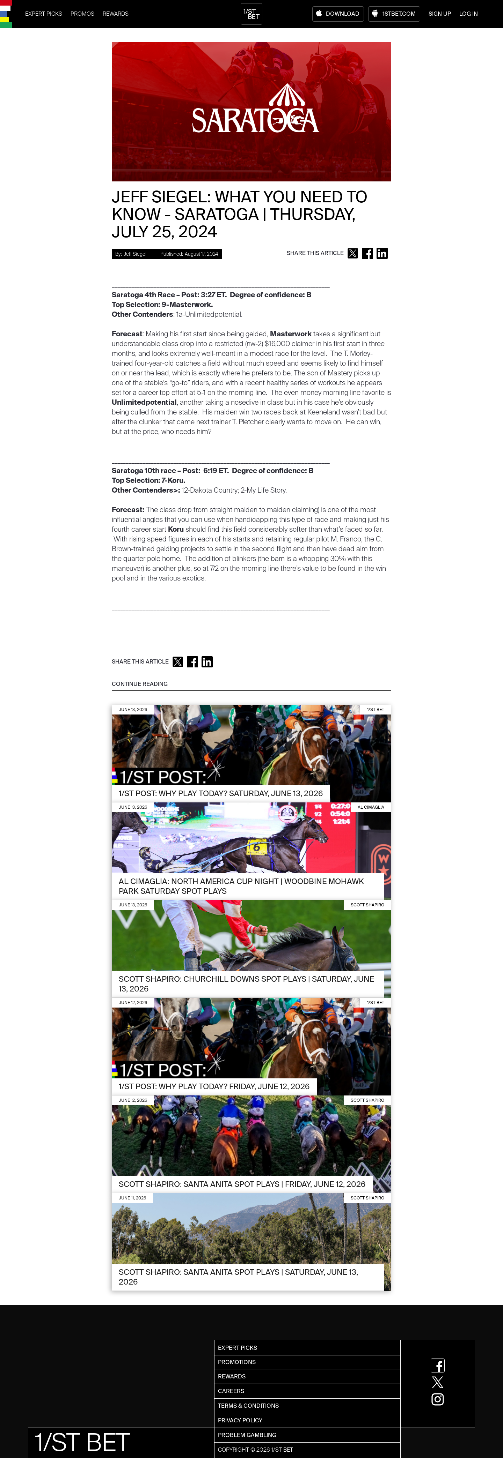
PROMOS (82, 13)
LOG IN (468, 13)
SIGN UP (440, 13)
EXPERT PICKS (43, 13)
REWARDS (116, 13)
